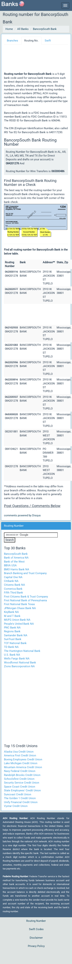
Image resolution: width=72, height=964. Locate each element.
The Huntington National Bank (22, 651)
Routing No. (31, 40)
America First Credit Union (20, 755)
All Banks (23, 29)
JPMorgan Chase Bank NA (20, 608)
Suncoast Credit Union (17, 794)
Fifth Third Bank (13, 592)
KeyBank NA (11, 612)
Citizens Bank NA (14, 584)
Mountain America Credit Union (23, 767)
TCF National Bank (15, 643)
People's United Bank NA (19, 623)
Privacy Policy (36, 946)
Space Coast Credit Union (19, 786)
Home (9, 29)
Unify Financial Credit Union (20, 802)
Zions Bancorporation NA (19, 666)
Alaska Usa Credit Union (18, 751)
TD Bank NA (11, 647)
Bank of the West (14, 561)
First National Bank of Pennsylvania (25, 600)
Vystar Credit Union (15, 806)
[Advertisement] (37, 60)
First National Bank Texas (19, 604)
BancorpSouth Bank (45, 29)
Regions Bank (12, 631)
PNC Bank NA (12, 627)
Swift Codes (36, 929)
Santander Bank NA (15, 635)
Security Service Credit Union (21, 782)
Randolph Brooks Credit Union (22, 775)
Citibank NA (11, 581)
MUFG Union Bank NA (17, 619)
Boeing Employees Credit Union (23, 759)
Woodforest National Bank (20, 662)
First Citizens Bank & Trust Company (26, 596)
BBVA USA (10, 565)
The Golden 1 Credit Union (20, 798)
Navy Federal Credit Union (19, 771)
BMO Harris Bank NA (16, 569)
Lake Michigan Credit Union (20, 763)
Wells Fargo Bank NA (16, 658)
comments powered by (22, 515)
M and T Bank (12, 616)
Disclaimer (36, 937)
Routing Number (36, 921)
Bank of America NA (16, 557)
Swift (48, 40)
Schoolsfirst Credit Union (19, 778)
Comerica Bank (13, 588)
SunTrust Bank (12, 639)
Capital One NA (13, 577)
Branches (12, 40)
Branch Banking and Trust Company (25, 573)
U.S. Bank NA (12, 654)
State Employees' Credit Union (22, 790)
